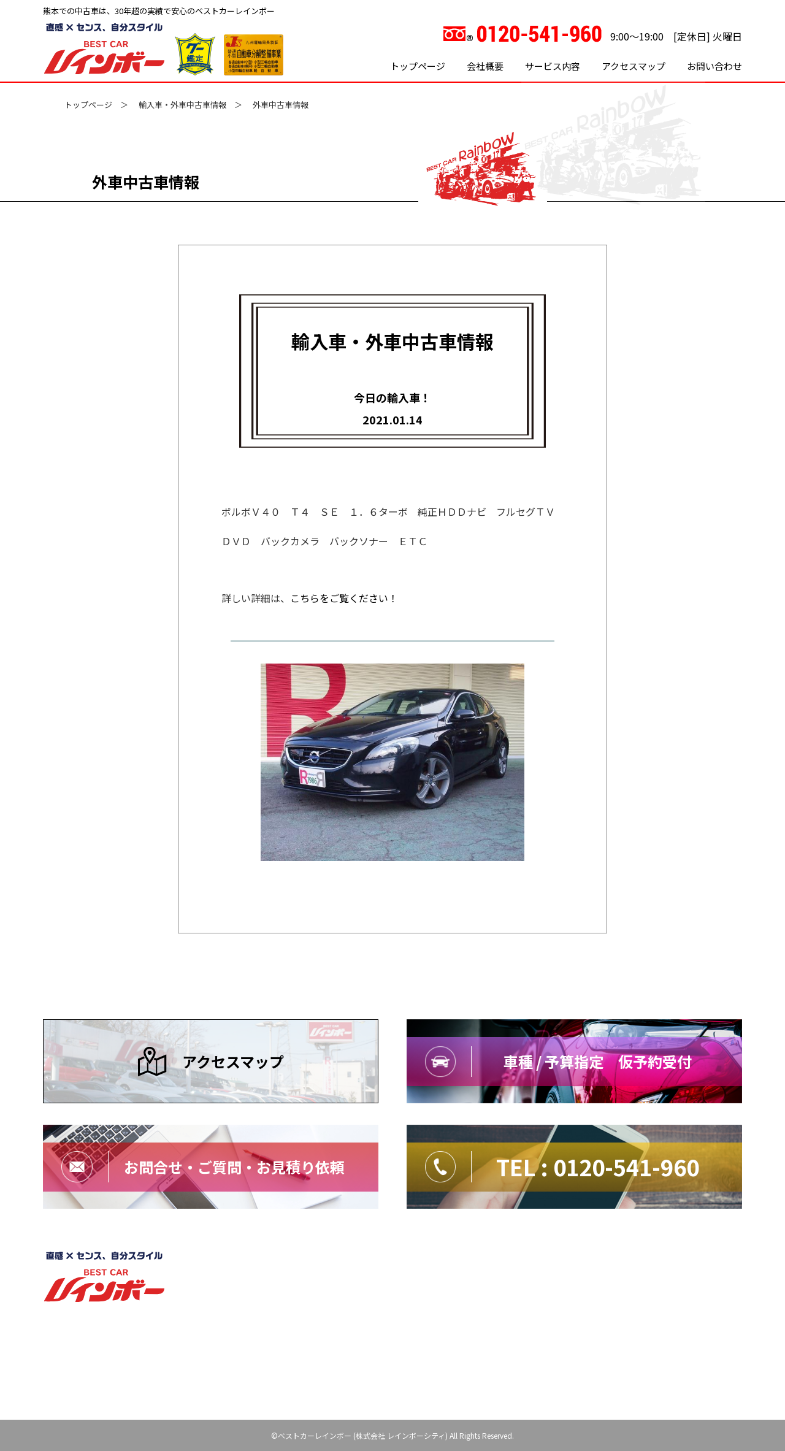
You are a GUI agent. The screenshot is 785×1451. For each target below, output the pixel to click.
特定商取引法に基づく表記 (690, 1261)
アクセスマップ (633, 65)
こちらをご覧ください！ (344, 598)
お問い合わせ (714, 65)
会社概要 (485, 65)
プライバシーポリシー (578, 1261)
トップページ (417, 65)
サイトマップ (490, 1261)
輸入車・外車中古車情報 (182, 104)
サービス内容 (552, 65)
